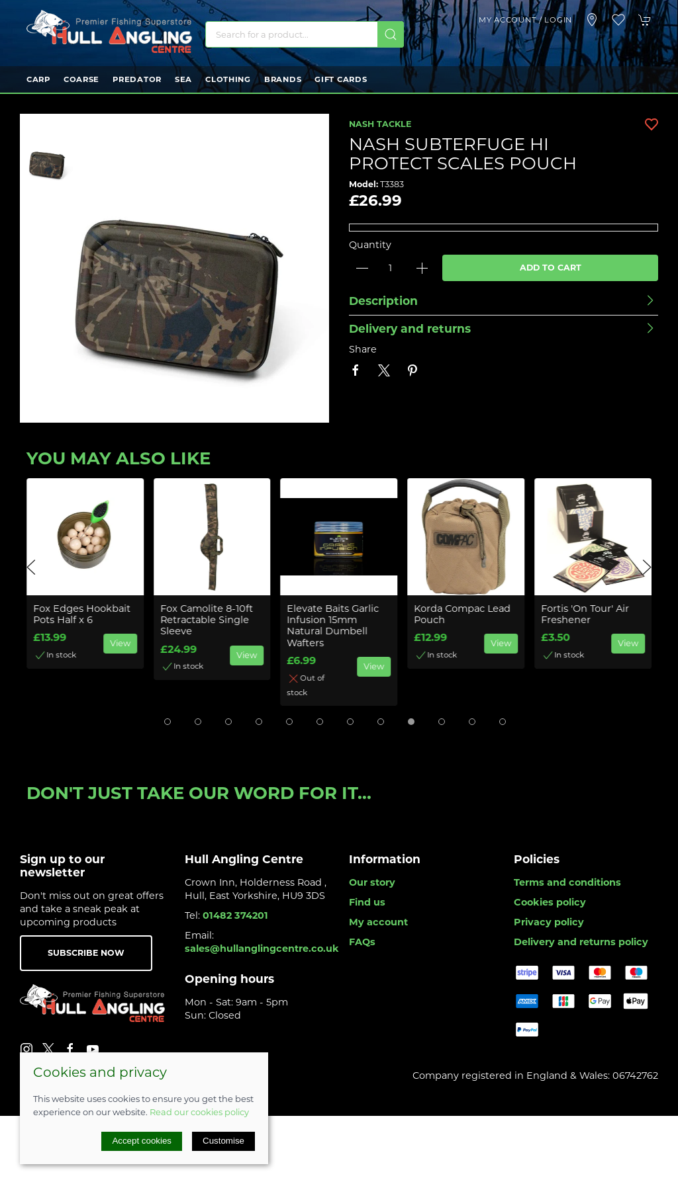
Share (363, 349)
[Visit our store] (592, 20)
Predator (137, 79)
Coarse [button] (81, 79)
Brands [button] (282, 79)
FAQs (362, 942)
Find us (367, 902)
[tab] (167, 721)
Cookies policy (550, 902)
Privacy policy (549, 922)
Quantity (370, 245)
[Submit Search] (390, 34)
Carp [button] (38, 79)
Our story (372, 882)
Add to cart (550, 268)
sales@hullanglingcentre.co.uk (262, 948)
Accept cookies (141, 1141)
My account (378, 922)
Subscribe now (86, 953)
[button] (618, 20)
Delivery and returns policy (581, 942)
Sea (183, 79)
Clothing (228, 79)
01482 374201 (235, 915)
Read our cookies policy (199, 1112)
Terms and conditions (567, 882)
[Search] (304, 34)
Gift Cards (341, 79)
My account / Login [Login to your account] (525, 19)
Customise (223, 1141)
